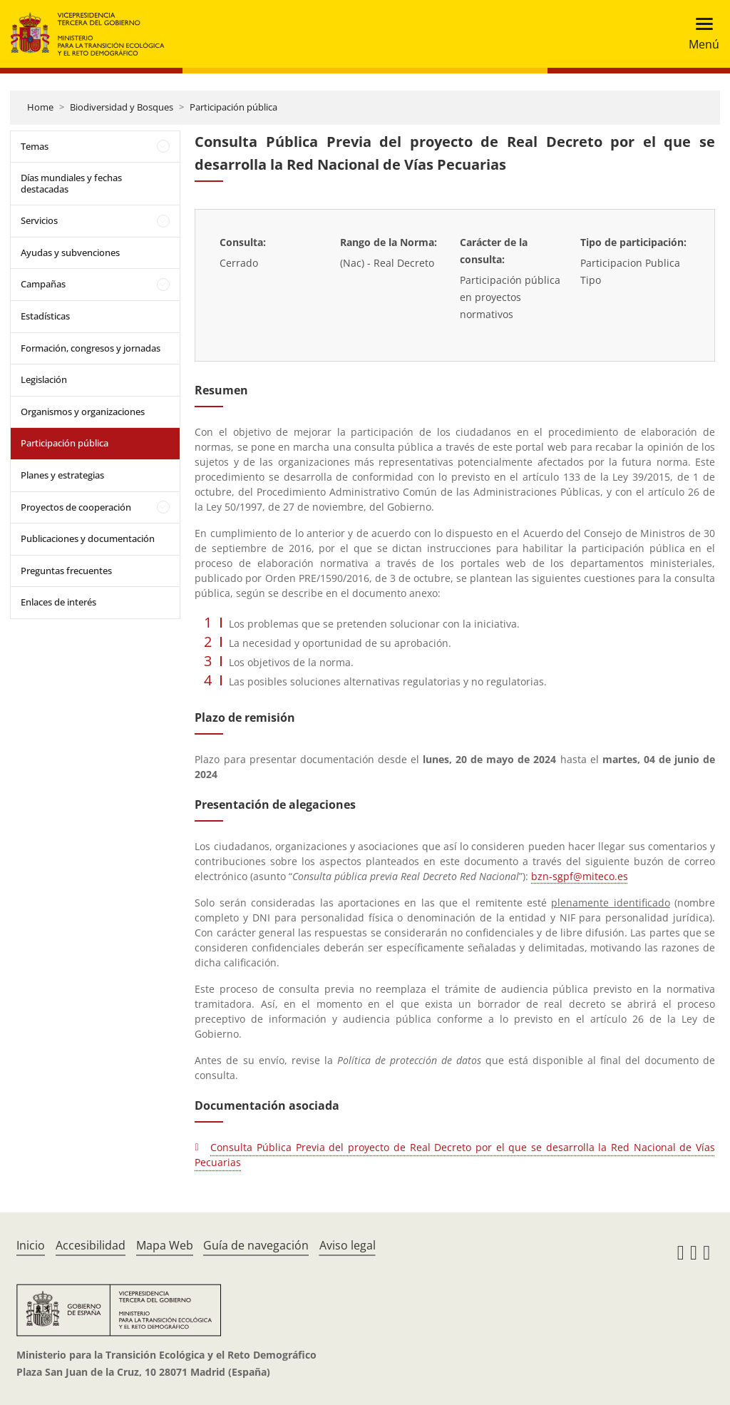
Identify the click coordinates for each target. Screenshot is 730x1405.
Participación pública (233, 107)
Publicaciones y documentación (88, 538)
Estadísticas (45, 316)
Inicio (30, 1245)
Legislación (44, 379)
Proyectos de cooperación (76, 507)
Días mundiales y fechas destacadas (71, 183)
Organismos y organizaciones (83, 411)
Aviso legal (347, 1245)
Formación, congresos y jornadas (90, 348)
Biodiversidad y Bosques (121, 107)
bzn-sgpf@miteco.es (579, 876)
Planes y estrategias (62, 475)
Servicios (39, 220)
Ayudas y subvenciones (70, 252)
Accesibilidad (90, 1245)
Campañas (43, 283)
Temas (34, 146)
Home (40, 107)
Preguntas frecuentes (66, 570)
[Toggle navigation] (699, 34)
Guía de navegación (256, 1245)
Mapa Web (164, 1245)
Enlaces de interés (58, 602)
